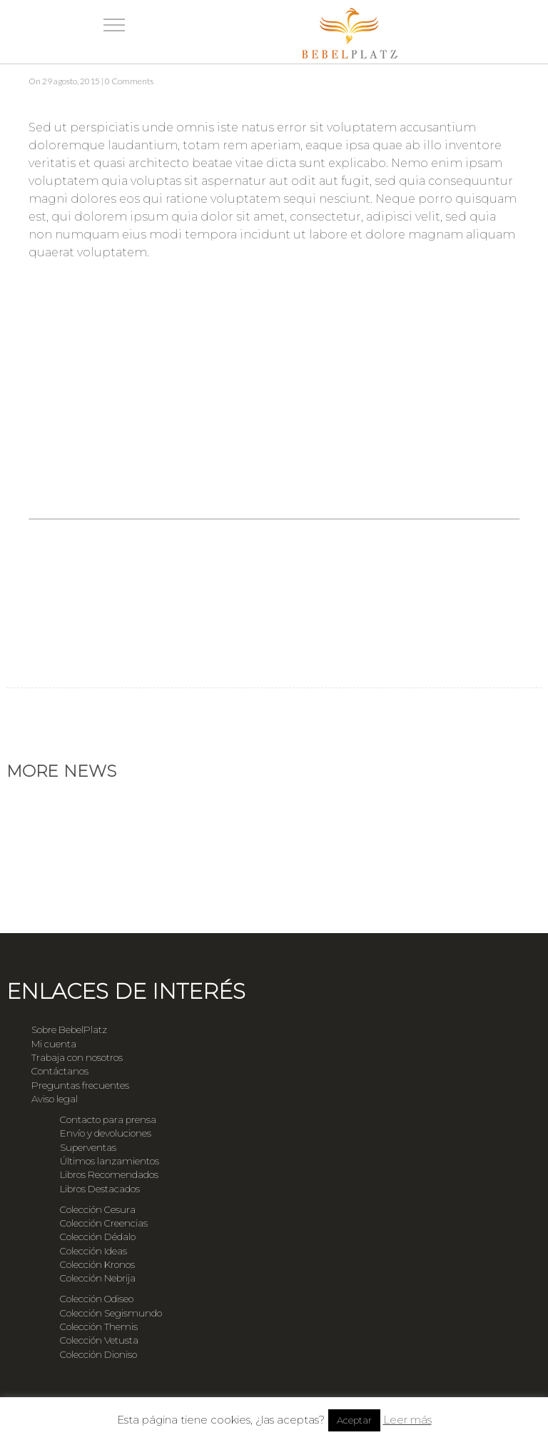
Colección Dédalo (98, 1236)
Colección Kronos (97, 1264)
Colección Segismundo (111, 1313)
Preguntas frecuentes (80, 1085)
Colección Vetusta (99, 1340)
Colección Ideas (93, 1251)
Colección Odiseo (96, 1298)
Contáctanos (59, 1071)
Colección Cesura (98, 1209)
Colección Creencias (104, 1223)
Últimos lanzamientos (109, 1161)
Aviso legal (54, 1098)
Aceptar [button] (354, 1420)
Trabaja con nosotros (77, 1057)
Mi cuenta (53, 1043)
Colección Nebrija (98, 1278)
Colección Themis (99, 1326)
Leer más (407, 1419)
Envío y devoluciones (105, 1133)
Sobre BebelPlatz (69, 1029)
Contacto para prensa (108, 1119)
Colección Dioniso (98, 1354)
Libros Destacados (100, 1188)
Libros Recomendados (109, 1174)
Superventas (88, 1147)
